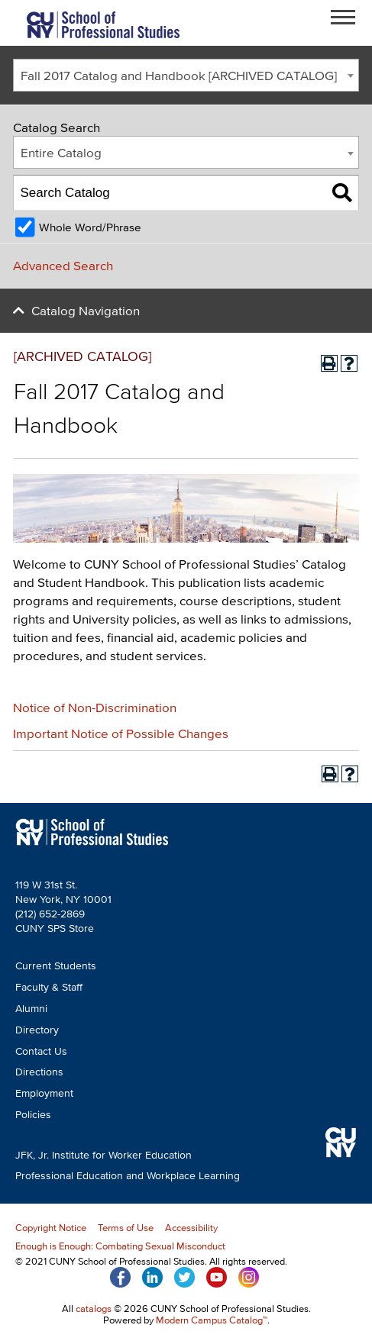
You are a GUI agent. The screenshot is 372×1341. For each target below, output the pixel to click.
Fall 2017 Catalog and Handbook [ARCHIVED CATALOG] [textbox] (179, 75)
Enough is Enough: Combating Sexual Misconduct (120, 1246)
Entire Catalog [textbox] (61, 152)
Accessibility (191, 1227)
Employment (44, 1093)
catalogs (94, 1308)
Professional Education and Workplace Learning (127, 1175)
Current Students (55, 966)
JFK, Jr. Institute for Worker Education (103, 1155)
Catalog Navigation (85, 310)
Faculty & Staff (48, 987)
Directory (37, 1030)
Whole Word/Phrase (90, 227)
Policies (33, 1114)
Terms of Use (126, 1227)
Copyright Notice (50, 1227)
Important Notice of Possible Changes (120, 733)
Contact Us (41, 1051)
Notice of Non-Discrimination (94, 707)
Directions (39, 1072)
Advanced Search (63, 265)
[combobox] (186, 75)
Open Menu (347, 19)
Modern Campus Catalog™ (211, 1320)
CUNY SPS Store (54, 928)
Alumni (31, 1008)
